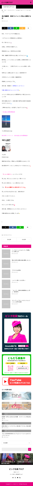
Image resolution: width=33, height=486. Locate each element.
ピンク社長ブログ (7, 2)
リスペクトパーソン (8, 7)
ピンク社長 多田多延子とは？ (16, 474)
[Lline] (16, 28)
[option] (8, 459)
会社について (16, 472)
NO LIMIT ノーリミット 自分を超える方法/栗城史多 (15, 135)
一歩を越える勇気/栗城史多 (8, 112)
